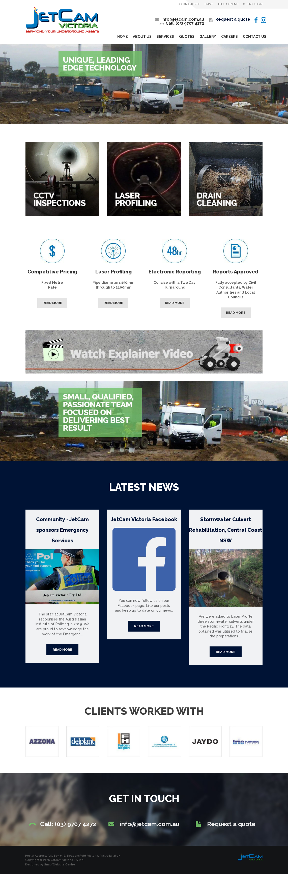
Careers (229, 37)
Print (209, 4)
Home (122, 37)
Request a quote (232, 19)
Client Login (253, 4)
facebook (255, 20)
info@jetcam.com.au (182, 19)
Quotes (186, 37)
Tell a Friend (228, 4)
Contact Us (254, 37)
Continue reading (62, 654)
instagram (263, 20)
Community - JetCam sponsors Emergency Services (62, 534)
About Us (142, 37)
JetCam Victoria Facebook (144, 524)
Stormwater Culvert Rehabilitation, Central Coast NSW (225, 534)
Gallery (207, 37)
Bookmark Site (189, 4)
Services (165, 37)
